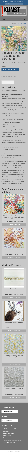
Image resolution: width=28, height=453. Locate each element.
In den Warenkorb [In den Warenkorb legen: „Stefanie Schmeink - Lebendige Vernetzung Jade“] (14, 364)
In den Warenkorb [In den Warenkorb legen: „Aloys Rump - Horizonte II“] (14, 297)
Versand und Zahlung (8, 433)
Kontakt (5, 437)
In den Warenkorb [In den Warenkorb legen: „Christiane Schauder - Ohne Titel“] (14, 397)
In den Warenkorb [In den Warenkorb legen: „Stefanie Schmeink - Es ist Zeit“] (14, 257)
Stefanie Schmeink (22, 23)
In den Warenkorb (10, 70)
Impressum (6, 431)
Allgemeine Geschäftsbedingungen (12, 440)
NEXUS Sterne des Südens (10, 429)
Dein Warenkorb (16, 1)
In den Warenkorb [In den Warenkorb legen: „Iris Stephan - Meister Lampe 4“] (14, 331)
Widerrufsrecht (7, 435)
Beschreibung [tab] (7, 82)
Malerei (7, 76)
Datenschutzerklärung (9, 442)
